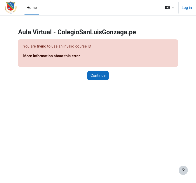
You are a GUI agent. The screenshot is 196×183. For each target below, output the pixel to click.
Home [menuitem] (32, 7)
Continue (98, 75)
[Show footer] (183, 170)
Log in (187, 7)
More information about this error (51, 56)
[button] (169, 7)
